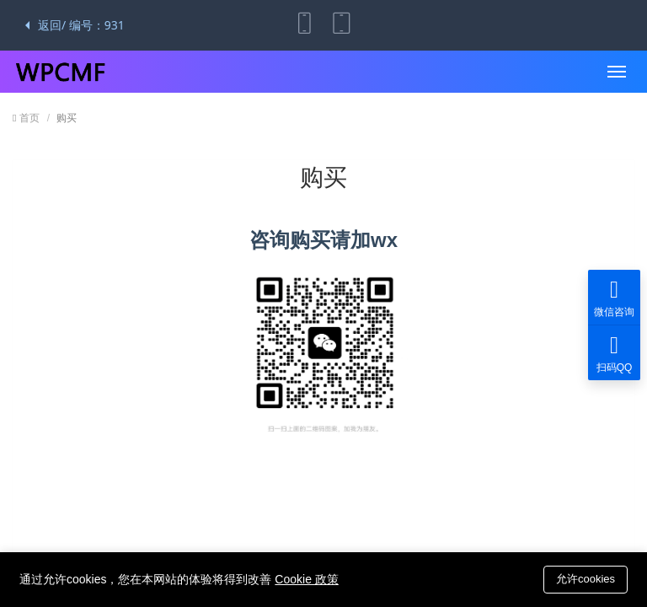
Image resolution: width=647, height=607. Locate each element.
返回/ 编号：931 (75, 25)
